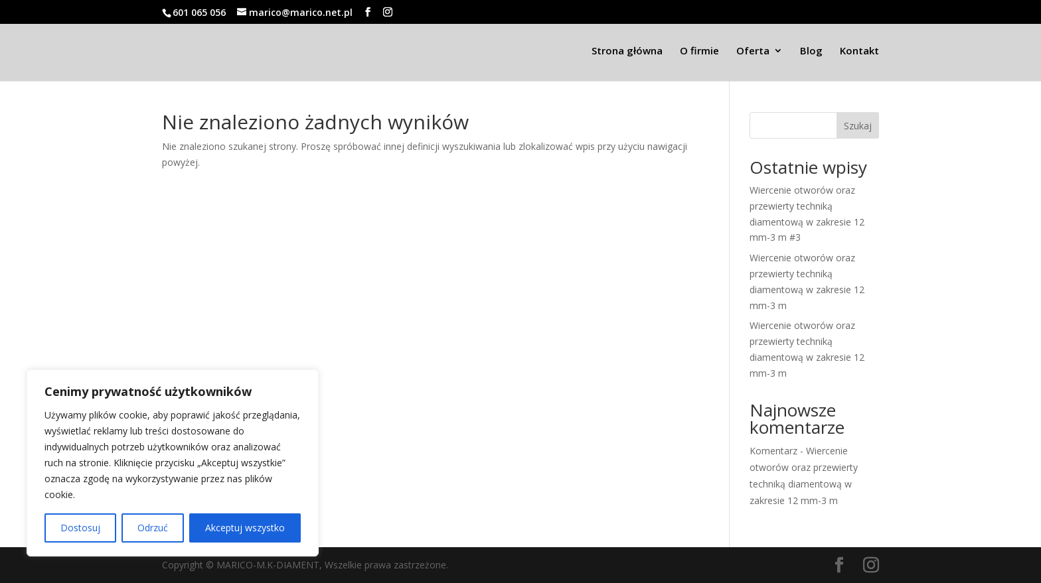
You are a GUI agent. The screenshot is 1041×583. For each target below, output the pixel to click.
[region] (173, 462)
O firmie (699, 51)
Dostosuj (80, 527)
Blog (811, 51)
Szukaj (858, 125)
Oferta (752, 51)
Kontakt (859, 51)
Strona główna (627, 51)
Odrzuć (152, 527)
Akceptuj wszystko (245, 527)
